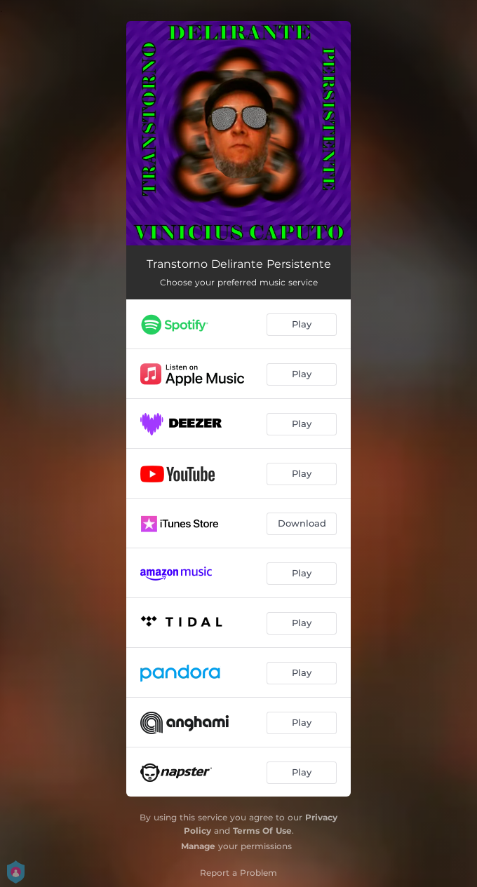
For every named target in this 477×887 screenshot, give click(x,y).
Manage (198, 846)
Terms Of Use (262, 830)
